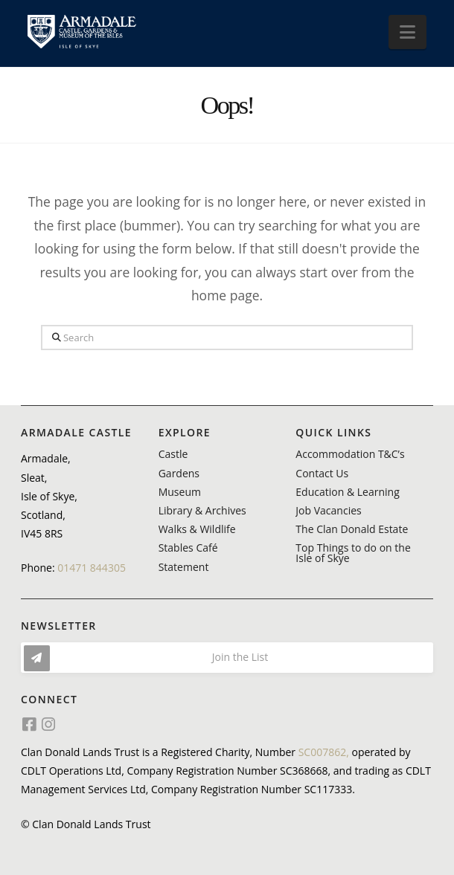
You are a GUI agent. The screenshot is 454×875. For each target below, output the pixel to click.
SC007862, (323, 752)
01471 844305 (91, 568)
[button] (407, 32)
